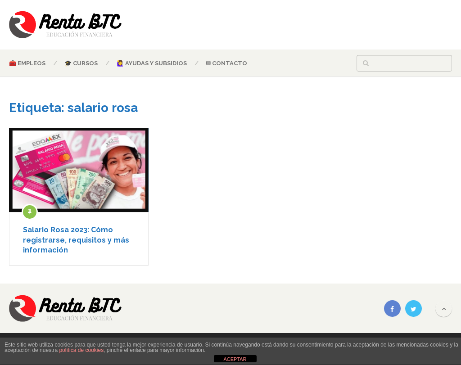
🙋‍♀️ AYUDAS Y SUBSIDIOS (152, 63)
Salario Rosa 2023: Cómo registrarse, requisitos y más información (76, 239)
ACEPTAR (234, 359)
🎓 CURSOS (81, 63)
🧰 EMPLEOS (27, 63)
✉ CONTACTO (226, 63)
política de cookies (81, 350)
